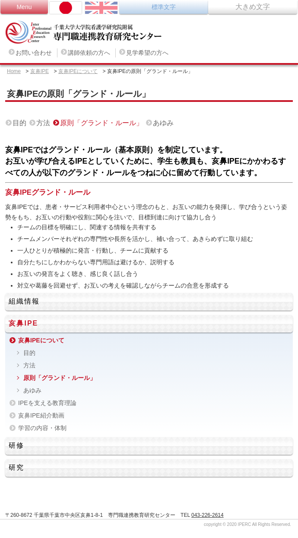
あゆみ (163, 123)
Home (14, 71)
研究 (16, 467)
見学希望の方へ (147, 52)
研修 (16, 445)
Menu (24, 6)
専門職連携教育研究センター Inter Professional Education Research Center (89, 32)
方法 (43, 123)
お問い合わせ (34, 52)
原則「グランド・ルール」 (101, 123)
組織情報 (24, 301)
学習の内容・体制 (42, 427)
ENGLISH (101, 8)
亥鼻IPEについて (78, 71)
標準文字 (164, 6)
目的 (19, 123)
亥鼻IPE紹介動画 (41, 415)
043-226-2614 (207, 515)
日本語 (66, 8)
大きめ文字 (252, 6)
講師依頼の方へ (89, 52)
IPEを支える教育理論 (47, 402)
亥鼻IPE (39, 71)
